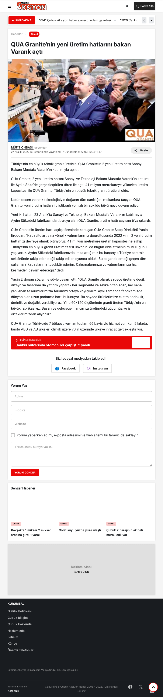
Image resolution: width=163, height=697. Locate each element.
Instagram (97, 369)
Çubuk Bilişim (18, 617)
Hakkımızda (16, 630)
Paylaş (141, 150)
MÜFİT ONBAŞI (22, 147)
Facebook (65, 369)
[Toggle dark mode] (127, 6)
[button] (144, 20)
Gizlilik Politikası (20, 611)
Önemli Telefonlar (21, 650)
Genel (34, 34)
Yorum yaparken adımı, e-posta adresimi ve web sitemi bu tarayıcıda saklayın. (78, 435)
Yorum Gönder (24, 472)
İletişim (13, 637)
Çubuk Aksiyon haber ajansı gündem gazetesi (82, 20)
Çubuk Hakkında (20, 624)
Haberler (16, 34)
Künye (12, 643)
